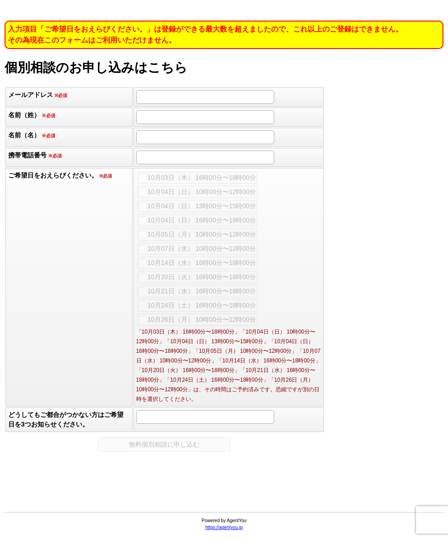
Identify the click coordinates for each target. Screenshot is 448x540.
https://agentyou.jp (224, 527)
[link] (224, 489)
